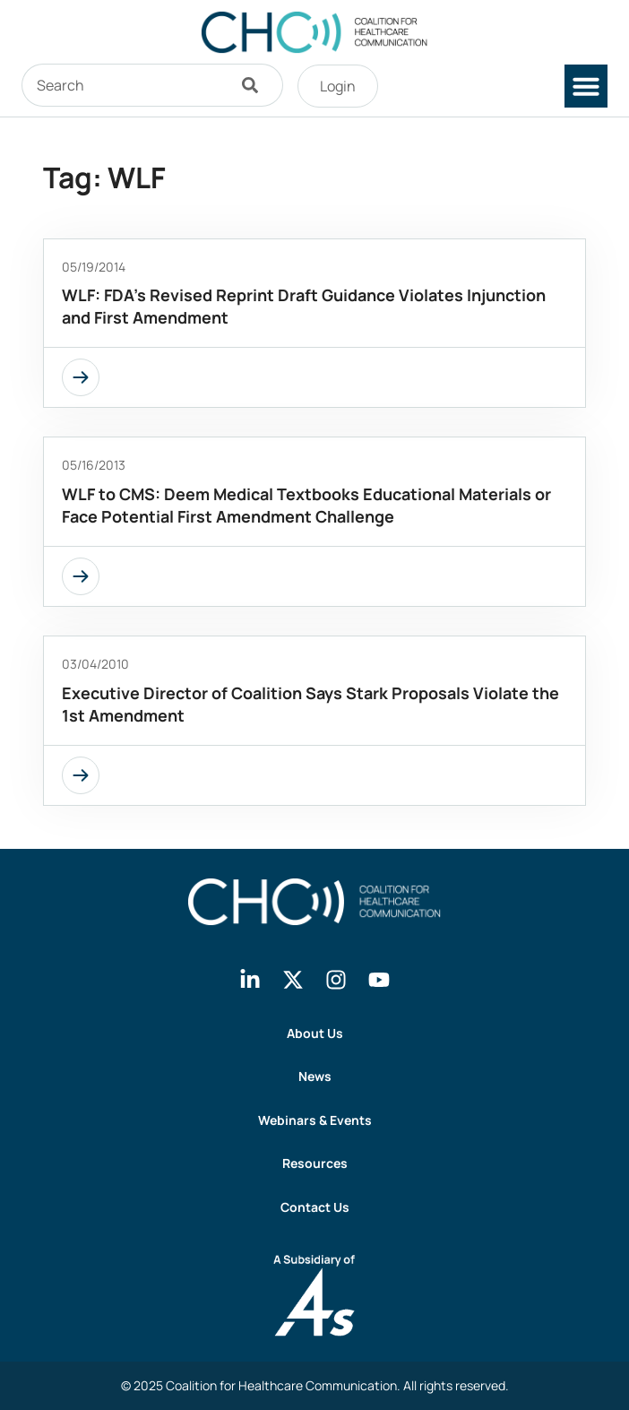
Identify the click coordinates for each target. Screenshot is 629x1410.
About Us (315, 1033)
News (315, 1076)
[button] (585, 86)
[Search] (254, 85)
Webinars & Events (315, 1120)
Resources (315, 1163)
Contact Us (314, 1206)
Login (338, 86)
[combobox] (124, 85)
